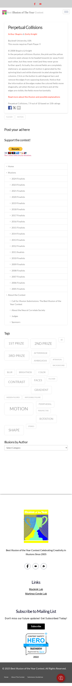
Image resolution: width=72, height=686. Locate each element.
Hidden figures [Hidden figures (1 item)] (13, 397)
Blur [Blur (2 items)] (9, 372)
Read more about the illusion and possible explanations (34, 97)
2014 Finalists (18, 233)
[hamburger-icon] (66, 12)
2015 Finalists (18, 227)
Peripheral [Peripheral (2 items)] (45, 404)
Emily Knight (31, 34)
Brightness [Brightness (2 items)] (25, 372)
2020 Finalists (18, 197)
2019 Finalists (18, 203)
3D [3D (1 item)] (62, 340)
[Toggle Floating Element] (61, 678)
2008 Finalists (18, 270)
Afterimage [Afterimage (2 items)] (40, 353)
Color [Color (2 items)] (42, 372)
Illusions (12, 172)
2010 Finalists (18, 258)
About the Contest (16, 295)
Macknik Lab (36, 589)
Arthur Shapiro (15, 34)
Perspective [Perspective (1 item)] (43, 411)
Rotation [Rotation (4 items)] (46, 418)
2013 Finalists (18, 240)
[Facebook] (35, 3)
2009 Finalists (18, 264)
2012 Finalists (18, 246)
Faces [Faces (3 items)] (38, 380)
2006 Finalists (18, 282)
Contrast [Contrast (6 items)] (16, 382)
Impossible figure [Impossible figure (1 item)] (33, 397)
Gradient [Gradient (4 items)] (41, 389)
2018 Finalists (18, 209)
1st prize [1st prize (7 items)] (16, 343)
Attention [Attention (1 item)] (57, 360)
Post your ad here (17, 129)
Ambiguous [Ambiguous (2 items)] (40, 360)
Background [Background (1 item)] (59, 365)
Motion (20, 117)
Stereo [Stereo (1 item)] (31, 426)
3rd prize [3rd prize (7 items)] (16, 356)
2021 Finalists (18, 191)
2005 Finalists (18, 289)
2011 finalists (18, 252)
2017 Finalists (18, 215)
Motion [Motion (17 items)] (19, 408)
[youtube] (40, 3)
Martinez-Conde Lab (36, 593)
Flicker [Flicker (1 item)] (52, 379)
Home (11, 166)
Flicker (9, 117)
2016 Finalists (18, 221)
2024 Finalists (18, 178)
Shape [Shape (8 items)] (14, 430)
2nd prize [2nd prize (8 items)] (43, 343)
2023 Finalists (18, 184)
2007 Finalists (18, 276)
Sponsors (16, 322)
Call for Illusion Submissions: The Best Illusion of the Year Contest (35, 303)
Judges (15, 316)
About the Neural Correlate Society (28, 310)
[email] (44, 566)
